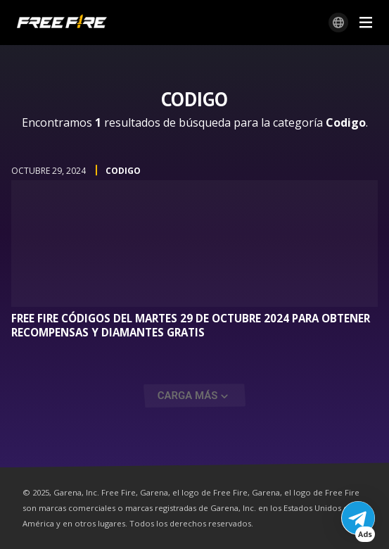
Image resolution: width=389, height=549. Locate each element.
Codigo (123, 171)
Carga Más (188, 395)
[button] (358, 518)
